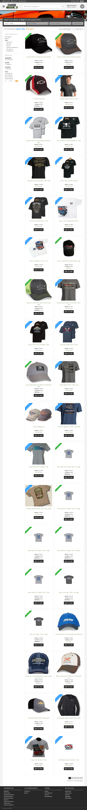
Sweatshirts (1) (10, 51)
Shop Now (77, 23)
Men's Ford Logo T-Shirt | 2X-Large (69, 592)
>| (81, 778)
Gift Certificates (48, 793)
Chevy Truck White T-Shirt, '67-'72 (38, 261)
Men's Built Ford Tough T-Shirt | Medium (68, 550)
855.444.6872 (6, 1)
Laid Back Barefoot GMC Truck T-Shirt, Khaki (38, 508)
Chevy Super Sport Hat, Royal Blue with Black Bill (68, 634)
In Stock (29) (9, 59)
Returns (26, 793)
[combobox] (15, 23)
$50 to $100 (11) (9, 77)
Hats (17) (8, 45)
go (17, 81)
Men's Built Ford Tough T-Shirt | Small (38, 592)
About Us (6, 799)
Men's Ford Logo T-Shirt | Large (39, 634)
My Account (68, 791)
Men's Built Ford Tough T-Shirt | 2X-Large (68, 467)
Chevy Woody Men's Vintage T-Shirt (38, 467)
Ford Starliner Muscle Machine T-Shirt (68, 760)
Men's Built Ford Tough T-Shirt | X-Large (69, 508)
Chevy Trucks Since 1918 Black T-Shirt (38, 344)
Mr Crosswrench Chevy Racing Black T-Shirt (69, 140)
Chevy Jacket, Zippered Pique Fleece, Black (69, 718)
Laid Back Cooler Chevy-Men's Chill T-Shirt (38, 181)
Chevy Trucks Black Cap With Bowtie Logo (68, 261)
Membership (68, 798)
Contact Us (14, 1)
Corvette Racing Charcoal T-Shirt (69, 99)
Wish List (67, 794)
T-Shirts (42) (9, 42)
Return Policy (7, 793)
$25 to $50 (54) (8, 75)
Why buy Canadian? (8, 798)
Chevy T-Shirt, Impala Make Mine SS (69, 221)
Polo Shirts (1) (9, 49)
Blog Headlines (48, 796)
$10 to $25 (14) (8, 73)
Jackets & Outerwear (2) (12, 47)
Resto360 (6, 791)
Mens (23, 29)
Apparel (18, 29)
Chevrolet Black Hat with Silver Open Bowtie (39, 57)
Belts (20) (8, 44)
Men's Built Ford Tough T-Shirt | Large (38, 550)
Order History (68, 793)
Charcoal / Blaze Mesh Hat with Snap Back (69, 57)
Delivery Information (9, 801)
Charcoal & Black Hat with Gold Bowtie (38, 718)
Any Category (8, 36)
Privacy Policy (7, 803)
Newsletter (67, 796)
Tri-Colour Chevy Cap (38, 99)
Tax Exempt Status (8, 796)
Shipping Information (9, 794)
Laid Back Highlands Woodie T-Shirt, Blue (68, 427)
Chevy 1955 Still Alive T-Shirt (38, 760)
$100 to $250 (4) (9, 78)
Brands (46, 791)
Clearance (8, 64)
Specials (47, 794)
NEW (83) (8, 69)
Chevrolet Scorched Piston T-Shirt (38, 221)
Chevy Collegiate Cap (38, 427)
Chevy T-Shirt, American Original (69, 181)
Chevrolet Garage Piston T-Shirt (68, 344)
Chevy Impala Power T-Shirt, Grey (69, 385)
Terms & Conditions (8, 805)
